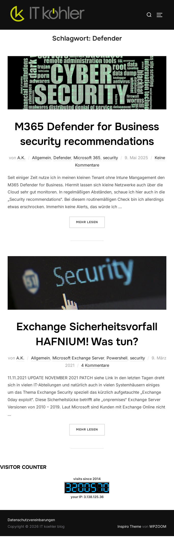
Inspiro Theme (129, 535)
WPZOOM (157, 535)
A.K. (21, 166)
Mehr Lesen (90, 230)
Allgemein (41, 166)
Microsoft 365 (87, 166)
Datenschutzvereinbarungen (31, 528)
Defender (62, 166)
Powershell (117, 366)
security (110, 166)
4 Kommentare (95, 374)
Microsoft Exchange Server (78, 366)
